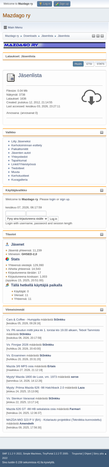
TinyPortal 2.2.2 (51, 453)
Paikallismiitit (19, 149)
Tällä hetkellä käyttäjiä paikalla (36, 285)
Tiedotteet (17, 168)
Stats (15, 259)
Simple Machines (32, 453)
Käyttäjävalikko (16, 190)
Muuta (15, 172)
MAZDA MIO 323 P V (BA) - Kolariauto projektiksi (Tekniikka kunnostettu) (53, 419)
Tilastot (11, 234)
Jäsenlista (30, 75)
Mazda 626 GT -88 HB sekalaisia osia (31, 409)
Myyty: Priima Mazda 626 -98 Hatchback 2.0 (35, 387)
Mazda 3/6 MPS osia (20, 366)
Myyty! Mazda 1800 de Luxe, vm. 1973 (31, 376)
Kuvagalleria (19, 179)
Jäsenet (17, 244)
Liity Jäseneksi (21, 141)
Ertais (51, 366)
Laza (81, 387)
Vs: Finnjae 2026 (17, 344)
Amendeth (26, 423)
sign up (64, 199)
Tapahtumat (19, 160)
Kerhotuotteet (20, 175)
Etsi (89, 64)
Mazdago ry (16, 15)
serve (75, 376)
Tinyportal (77, 453)
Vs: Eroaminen (16, 355)
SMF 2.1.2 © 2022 (12, 453)
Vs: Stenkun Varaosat (20, 398)
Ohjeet (87, 453)
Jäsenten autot (21, 152)
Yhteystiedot (19, 156)
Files (78, 64)
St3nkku (59, 319)
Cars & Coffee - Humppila (23, 319)
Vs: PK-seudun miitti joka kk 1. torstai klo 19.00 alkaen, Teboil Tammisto (53, 330)
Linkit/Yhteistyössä (23, 164)
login (52, 199)
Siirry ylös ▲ (100, 453)
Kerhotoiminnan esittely (26, 145)
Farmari (75, 409)
